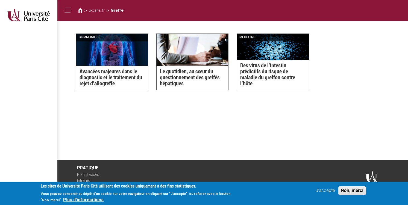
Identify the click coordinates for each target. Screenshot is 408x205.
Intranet (83, 180)
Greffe (117, 10)
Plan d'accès (88, 174)
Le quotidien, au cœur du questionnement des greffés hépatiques (190, 77)
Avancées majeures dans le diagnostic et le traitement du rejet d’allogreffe (111, 77)
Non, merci (352, 192)
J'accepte (325, 192)
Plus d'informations (83, 201)
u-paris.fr (97, 10)
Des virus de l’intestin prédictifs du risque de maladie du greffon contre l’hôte (267, 74)
